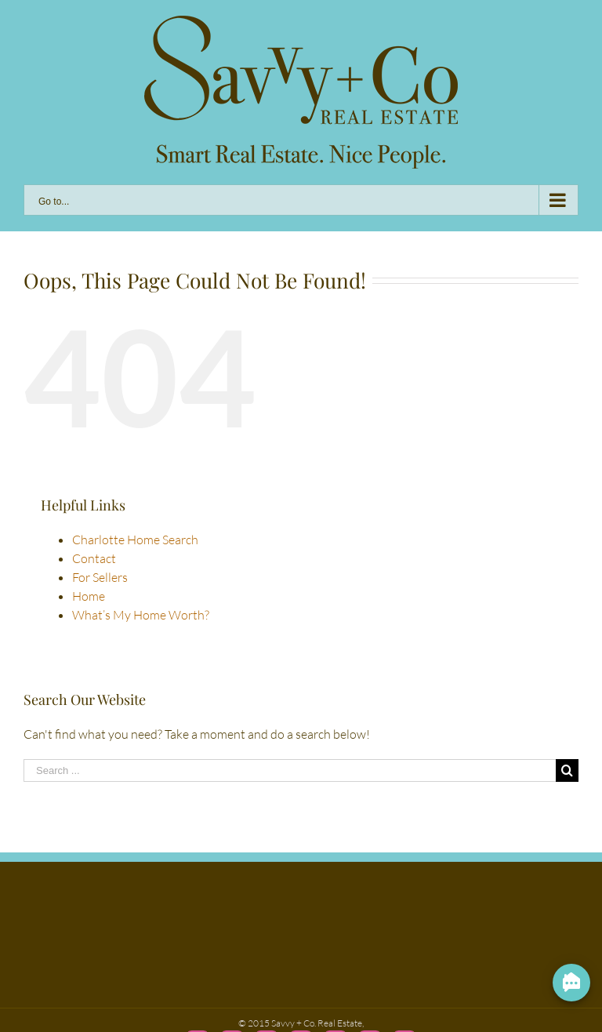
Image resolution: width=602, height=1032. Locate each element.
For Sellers (100, 577)
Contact (94, 558)
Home (88, 596)
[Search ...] (290, 770)
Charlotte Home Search (135, 539)
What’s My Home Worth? (140, 615)
